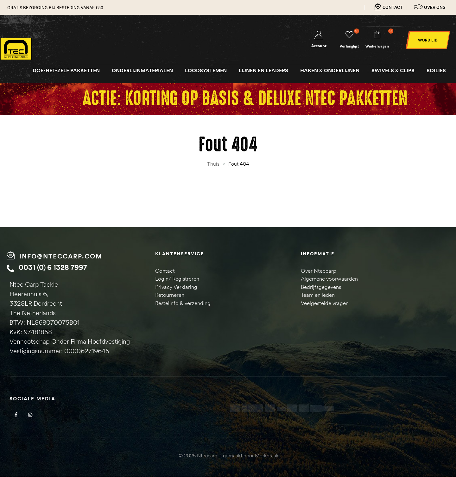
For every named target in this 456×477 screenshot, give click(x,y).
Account (318, 46)
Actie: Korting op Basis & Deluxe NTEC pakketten (244, 99)
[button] (428, 40)
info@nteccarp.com (60, 256)
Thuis (213, 164)
